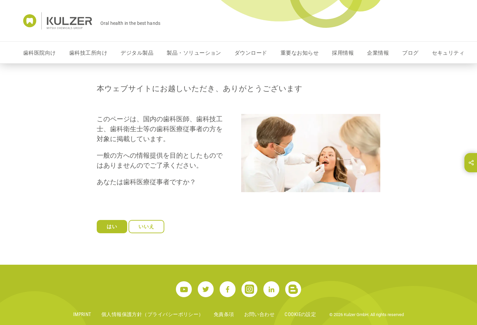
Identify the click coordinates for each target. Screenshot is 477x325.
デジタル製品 (137, 53)
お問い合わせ (259, 314)
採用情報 (343, 53)
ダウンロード (251, 53)
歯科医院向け (39, 53)
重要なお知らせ (300, 53)
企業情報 (378, 53)
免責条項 (224, 314)
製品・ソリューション (194, 53)
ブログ (410, 53)
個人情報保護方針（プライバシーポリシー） (152, 314)
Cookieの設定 (300, 314)
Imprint (82, 314)
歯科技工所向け (88, 53)
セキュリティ (448, 53)
